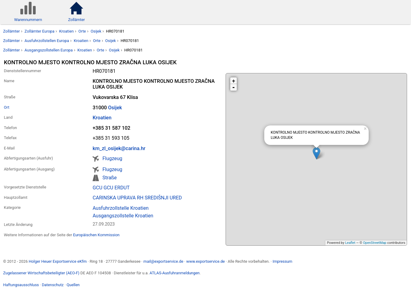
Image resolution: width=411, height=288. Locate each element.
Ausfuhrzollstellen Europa (47, 40)
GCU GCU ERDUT (111, 188)
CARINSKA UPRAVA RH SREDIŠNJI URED (137, 198)
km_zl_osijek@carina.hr (119, 148)
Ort (6, 107)
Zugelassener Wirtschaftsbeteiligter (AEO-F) (41, 273)
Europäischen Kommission (96, 235)
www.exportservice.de (205, 261)
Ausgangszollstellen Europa (49, 50)
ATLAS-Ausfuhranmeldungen (174, 273)
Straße (109, 178)
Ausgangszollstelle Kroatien (123, 216)
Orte (82, 31)
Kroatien (66, 31)
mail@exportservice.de (163, 261)
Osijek (96, 31)
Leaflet (350, 243)
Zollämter (11, 31)
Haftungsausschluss (21, 285)
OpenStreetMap (374, 243)
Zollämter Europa (39, 31)
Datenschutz (53, 285)
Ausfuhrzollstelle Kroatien (121, 208)
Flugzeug (112, 158)
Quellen (73, 285)
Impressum (282, 261)
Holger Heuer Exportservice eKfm (57, 261)
